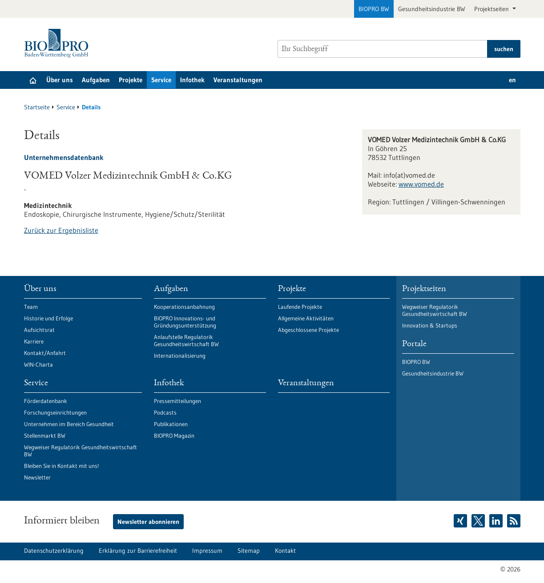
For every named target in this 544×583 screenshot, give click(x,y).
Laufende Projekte (300, 306)
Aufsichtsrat (39, 329)
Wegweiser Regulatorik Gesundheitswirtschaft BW (80, 450)
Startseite (37, 107)
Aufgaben (96, 80)
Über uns (59, 80)
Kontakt (285, 550)
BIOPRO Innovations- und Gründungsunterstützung (185, 322)
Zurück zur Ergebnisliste (61, 230)
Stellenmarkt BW (44, 435)
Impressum (207, 550)
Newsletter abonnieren (148, 522)
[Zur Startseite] (58, 43)
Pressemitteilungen (177, 400)
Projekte (130, 80)
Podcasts (165, 412)
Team (31, 306)
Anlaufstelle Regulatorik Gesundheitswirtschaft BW (186, 340)
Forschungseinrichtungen (55, 412)
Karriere (34, 341)
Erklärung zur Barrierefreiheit (138, 550)
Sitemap (249, 550)
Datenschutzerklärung (54, 550)
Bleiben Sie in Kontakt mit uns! (61, 465)
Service (161, 80)
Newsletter (37, 477)
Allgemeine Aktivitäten (306, 318)
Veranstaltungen (238, 80)
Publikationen (171, 423)
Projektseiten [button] (492, 9)
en (512, 80)
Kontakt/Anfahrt (45, 352)
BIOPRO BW (374, 9)
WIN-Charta (38, 364)
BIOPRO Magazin (174, 435)
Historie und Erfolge (48, 318)
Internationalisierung (180, 355)
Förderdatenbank (45, 400)
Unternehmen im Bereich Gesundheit (69, 423)
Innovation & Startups (429, 325)
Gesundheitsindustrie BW (431, 9)
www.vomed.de (421, 184)
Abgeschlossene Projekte (308, 329)
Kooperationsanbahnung (184, 306)
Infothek (192, 80)
